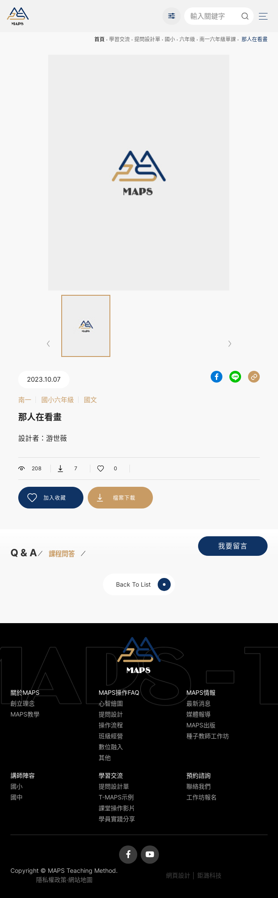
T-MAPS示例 (116, 797)
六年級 (187, 39)
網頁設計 (178, 875)
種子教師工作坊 (207, 736)
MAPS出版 (200, 725)
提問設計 (111, 714)
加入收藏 (54, 498)
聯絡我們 (198, 786)
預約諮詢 (198, 775)
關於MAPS (25, 692)
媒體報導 (198, 714)
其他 (105, 757)
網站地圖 (80, 879)
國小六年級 (57, 399)
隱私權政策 (51, 879)
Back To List (143, 584)
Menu (262, 16)
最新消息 (198, 703)
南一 (24, 399)
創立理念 (22, 703)
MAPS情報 (200, 692)
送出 (245, 16)
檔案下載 (124, 498)
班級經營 (111, 736)
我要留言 (233, 545)
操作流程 (111, 725)
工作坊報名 (201, 797)
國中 (16, 797)
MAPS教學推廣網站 (18, 16)
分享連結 (254, 377)
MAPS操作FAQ (119, 692)
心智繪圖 (111, 703)
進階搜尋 (171, 16)
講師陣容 (22, 775)
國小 (170, 39)
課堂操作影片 (117, 808)
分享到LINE (235, 377)
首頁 (99, 39)
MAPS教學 (25, 714)
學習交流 (119, 39)
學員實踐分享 (117, 818)
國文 (90, 399)
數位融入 (111, 746)
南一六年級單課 (217, 39)
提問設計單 (147, 39)
